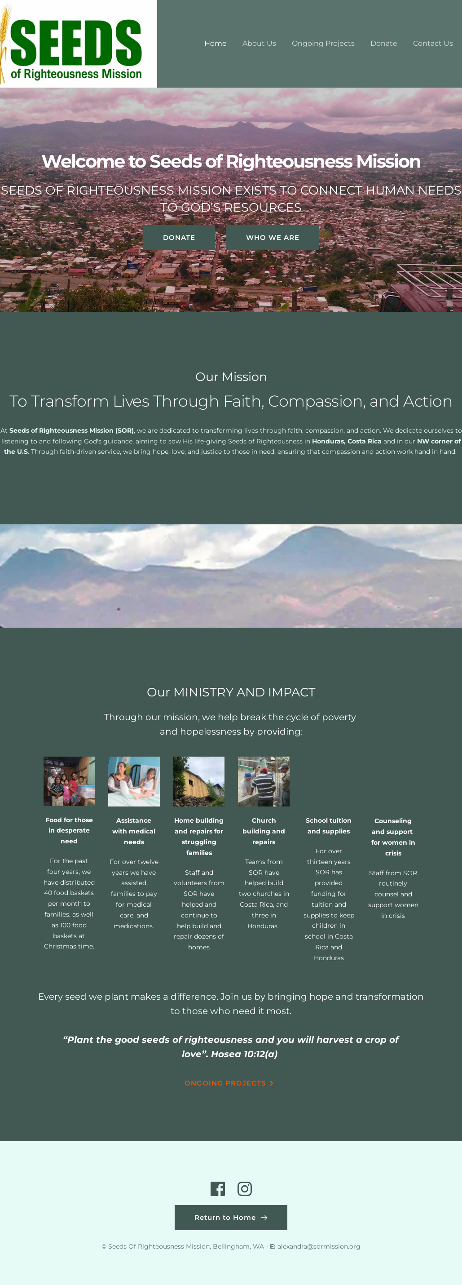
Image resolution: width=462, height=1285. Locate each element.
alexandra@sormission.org (319, 1246)
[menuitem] (215, 43)
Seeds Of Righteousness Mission (159, 1246)
